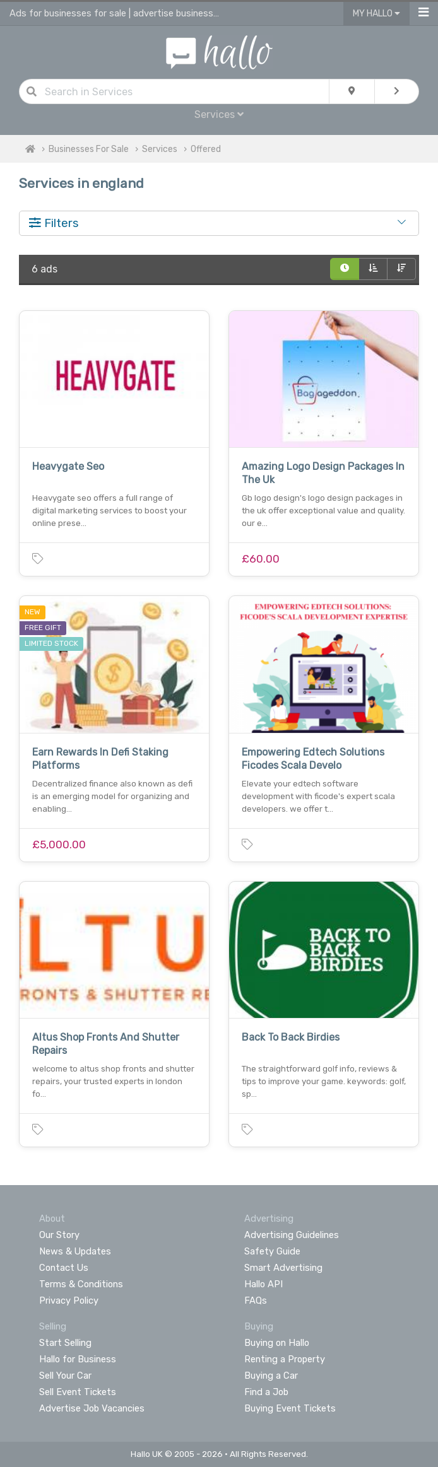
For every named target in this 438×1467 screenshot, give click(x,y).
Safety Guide (272, 1251)
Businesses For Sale (89, 149)
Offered (206, 149)
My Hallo (376, 13)
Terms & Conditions (81, 1284)
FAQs (255, 1300)
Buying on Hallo (276, 1342)
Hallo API (263, 1284)
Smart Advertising (283, 1267)
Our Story (59, 1235)
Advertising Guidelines (291, 1235)
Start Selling (65, 1342)
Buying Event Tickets (290, 1408)
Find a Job (266, 1392)
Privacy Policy (68, 1300)
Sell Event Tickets (77, 1392)
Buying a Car (271, 1375)
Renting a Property (284, 1359)
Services (219, 114)
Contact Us (63, 1267)
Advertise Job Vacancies (92, 1408)
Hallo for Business (77, 1359)
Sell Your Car (65, 1375)
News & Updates (75, 1251)
